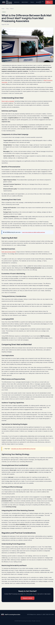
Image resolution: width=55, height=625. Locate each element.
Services (17, 2)
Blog (37, 2)
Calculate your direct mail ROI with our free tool (23, 448)
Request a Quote (27, 598)
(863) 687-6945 (41, 2)
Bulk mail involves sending (9, 251)
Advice (12, 8)
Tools (32, 2)
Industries (25, 2)
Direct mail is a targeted (8, 101)
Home (3, 8)
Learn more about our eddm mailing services (33, 232)
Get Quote (48, 2)
